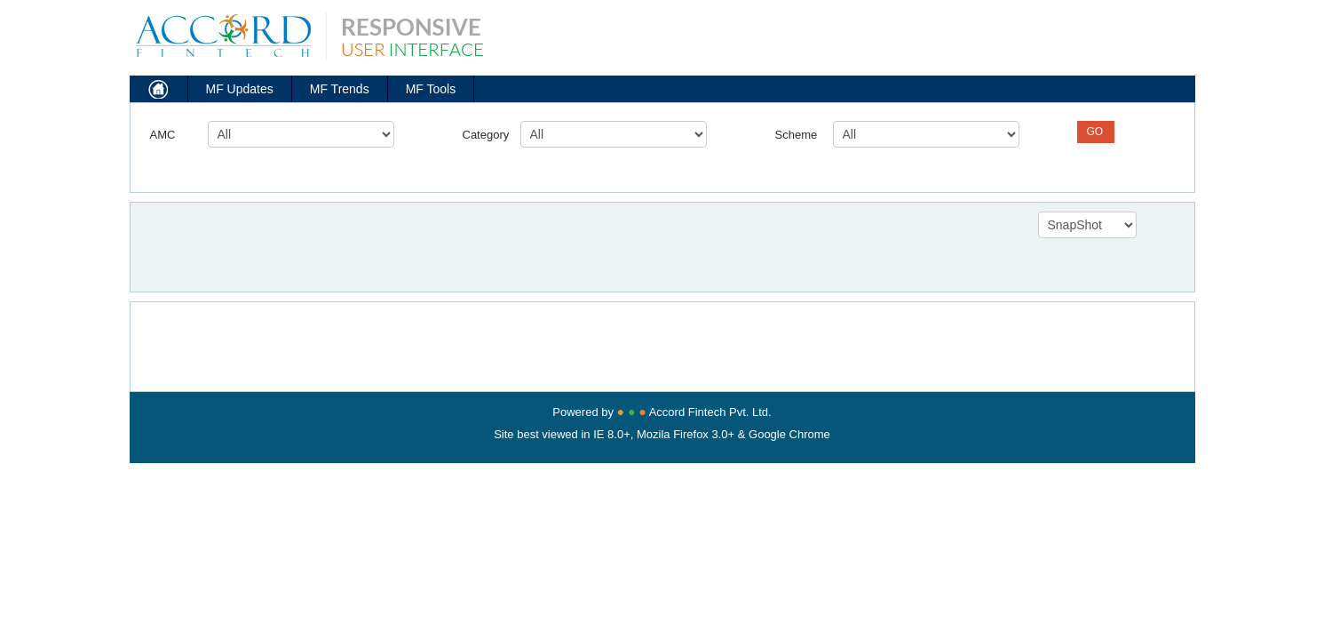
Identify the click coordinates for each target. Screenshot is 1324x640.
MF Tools (431, 89)
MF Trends (339, 89)
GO (1095, 131)
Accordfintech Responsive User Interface (306, 31)
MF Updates (240, 89)
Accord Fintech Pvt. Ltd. (710, 412)
